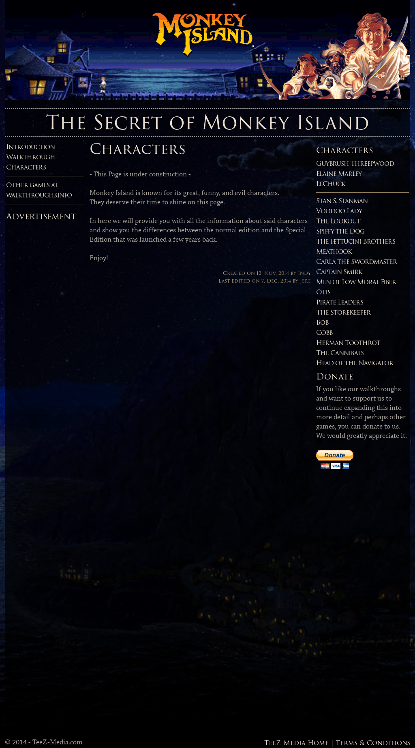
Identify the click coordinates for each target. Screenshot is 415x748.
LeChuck (330, 184)
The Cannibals (340, 353)
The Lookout (338, 221)
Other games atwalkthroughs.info (39, 190)
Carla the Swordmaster (356, 262)
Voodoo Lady (339, 211)
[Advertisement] (38, 346)
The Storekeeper (343, 312)
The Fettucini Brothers (355, 241)
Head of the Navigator (354, 363)
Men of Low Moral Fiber (356, 282)
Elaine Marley (339, 174)
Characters (26, 167)
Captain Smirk (339, 272)
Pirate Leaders (339, 302)
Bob (322, 322)
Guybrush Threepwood (355, 164)
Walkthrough (30, 157)
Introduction (30, 147)
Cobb (324, 333)
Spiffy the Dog (340, 231)
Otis (323, 292)
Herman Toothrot (348, 343)
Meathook (334, 251)
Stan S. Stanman (342, 201)
